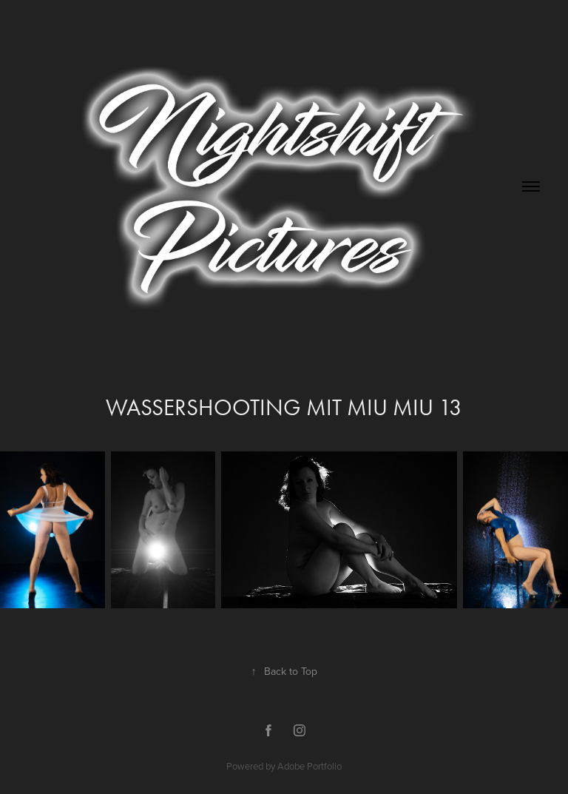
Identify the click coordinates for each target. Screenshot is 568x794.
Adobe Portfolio (309, 766)
